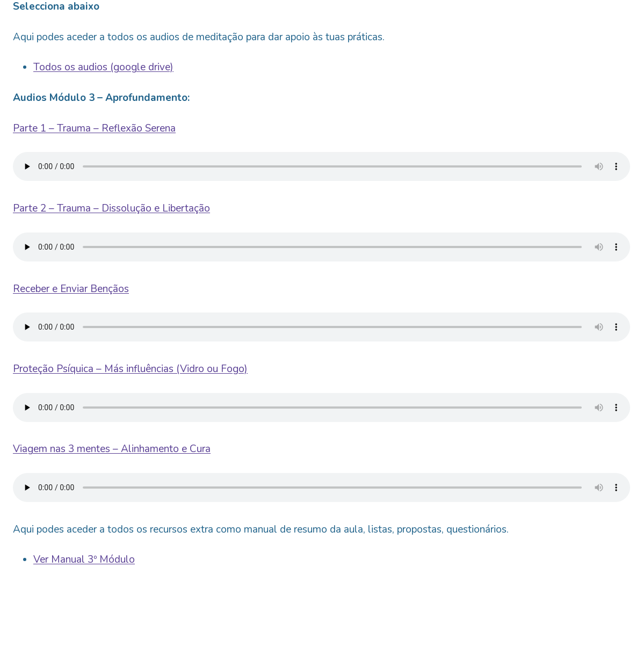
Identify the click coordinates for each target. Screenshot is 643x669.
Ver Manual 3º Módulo (84, 559)
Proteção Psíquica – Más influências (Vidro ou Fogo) (130, 369)
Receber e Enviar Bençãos (71, 289)
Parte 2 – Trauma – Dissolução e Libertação (111, 208)
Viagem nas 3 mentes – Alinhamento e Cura (112, 449)
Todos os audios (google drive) (103, 67)
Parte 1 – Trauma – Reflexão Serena (94, 128)
